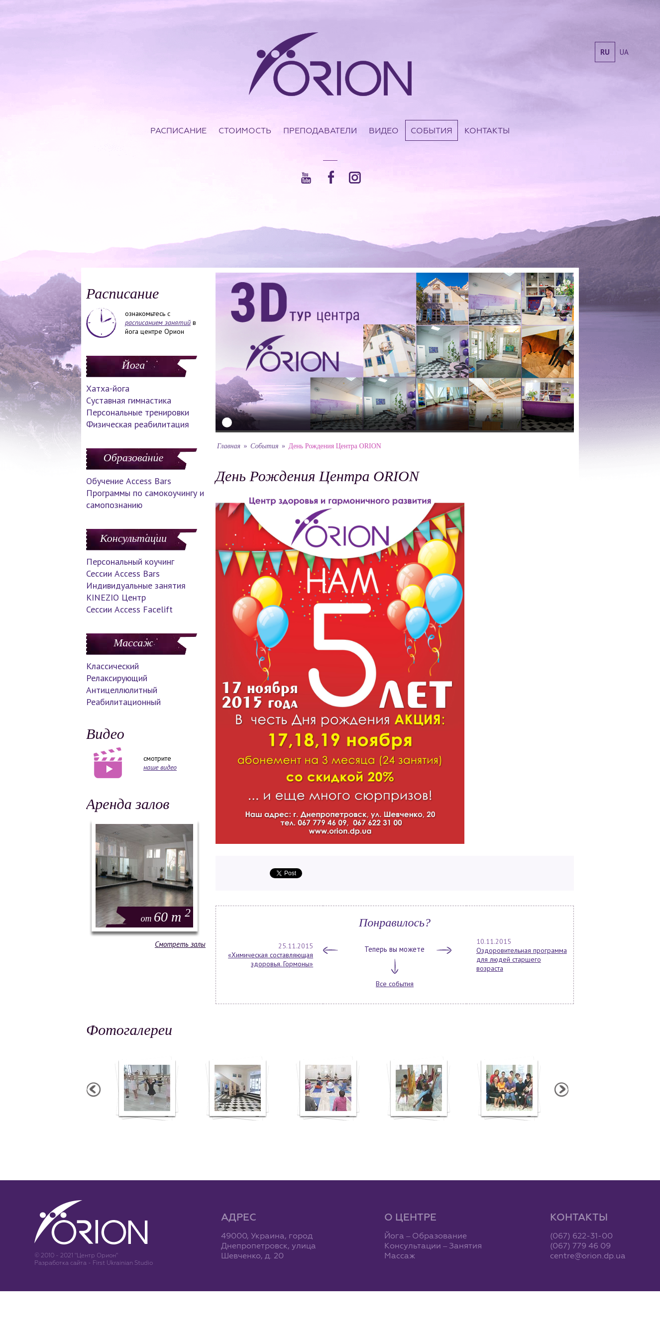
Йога (133, 365)
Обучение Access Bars (128, 481)
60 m (166, 916)
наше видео (160, 767)
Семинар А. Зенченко (327, 1127)
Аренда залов (127, 804)
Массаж (133, 642)
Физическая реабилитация (137, 424)
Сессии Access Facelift (129, 609)
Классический (112, 666)
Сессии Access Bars (123, 573)
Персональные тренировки (137, 412)
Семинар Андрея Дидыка (508, 1127)
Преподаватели (320, 130)
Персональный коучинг (130, 561)
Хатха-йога (107, 388)
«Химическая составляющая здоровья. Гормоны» (270, 959)
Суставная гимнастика (128, 400)
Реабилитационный (123, 702)
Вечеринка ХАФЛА (418, 1127)
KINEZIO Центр (116, 597)
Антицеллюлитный (121, 690)
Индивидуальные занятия (136, 585)
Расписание (178, 130)
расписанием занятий (158, 322)
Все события (395, 983)
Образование (133, 457)
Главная (228, 446)
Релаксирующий (116, 678)
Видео (384, 130)
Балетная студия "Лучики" (146, 1127)
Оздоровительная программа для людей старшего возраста (521, 959)
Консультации (133, 538)
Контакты (487, 130)
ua (624, 52)
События (431, 130)
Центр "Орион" (237, 1127)
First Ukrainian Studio (123, 1262)
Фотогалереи (129, 1030)
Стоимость (245, 130)
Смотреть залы (180, 944)
